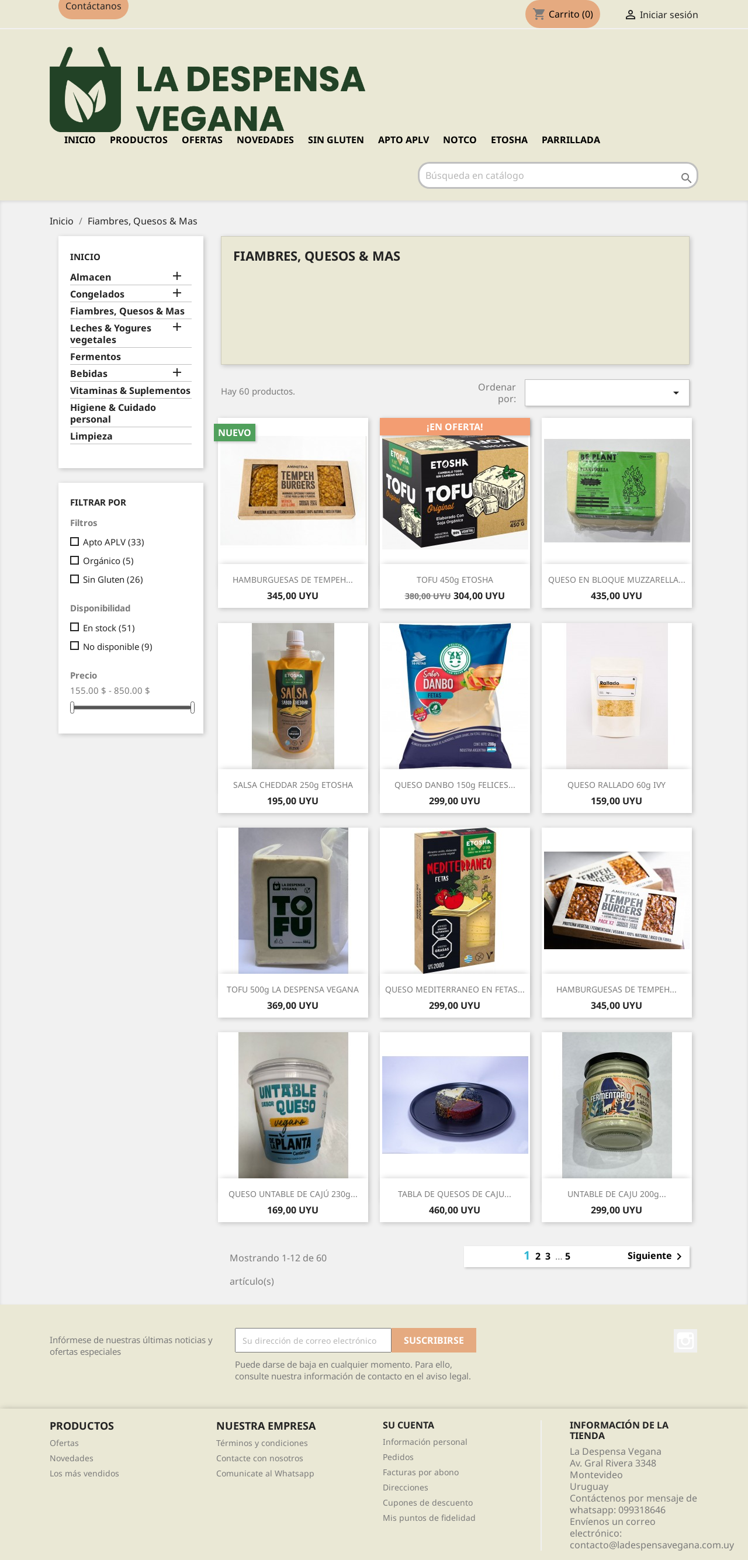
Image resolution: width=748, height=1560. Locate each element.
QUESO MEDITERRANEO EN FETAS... (455, 989)
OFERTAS (202, 139)
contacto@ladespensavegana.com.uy (652, 1544)
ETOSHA (509, 139)
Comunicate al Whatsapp (265, 1473)
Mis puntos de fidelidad (429, 1517)
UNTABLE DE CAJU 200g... (616, 1193)
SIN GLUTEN (336, 139)
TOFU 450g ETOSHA (455, 579)
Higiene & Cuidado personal (113, 414)
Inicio (80, 139)
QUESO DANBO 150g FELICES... (454, 784)
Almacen (90, 277)
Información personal (425, 1441)
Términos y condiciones (262, 1442)
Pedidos (398, 1456)
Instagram (685, 1341)
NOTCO (460, 139)
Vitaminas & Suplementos (130, 391)
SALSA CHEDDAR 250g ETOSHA (293, 784)
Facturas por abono (421, 1472)
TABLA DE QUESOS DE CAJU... (454, 1193)
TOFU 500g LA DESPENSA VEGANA (293, 989)
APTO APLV (403, 139)
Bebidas (89, 374)
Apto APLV (113, 542)
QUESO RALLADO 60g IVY (616, 784)
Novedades (72, 1458)
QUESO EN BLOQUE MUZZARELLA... (616, 579)
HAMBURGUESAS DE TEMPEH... (293, 579)
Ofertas (64, 1442)
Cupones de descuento (428, 1502)
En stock (109, 628)
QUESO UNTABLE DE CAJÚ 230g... (293, 1193)
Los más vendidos (84, 1473)
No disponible (118, 646)
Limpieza (91, 436)
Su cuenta (408, 1425)
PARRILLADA (571, 139)
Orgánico (108, 560)
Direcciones (405, 1487)
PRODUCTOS (139, 139)
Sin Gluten (113, 579)
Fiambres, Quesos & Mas (127, 311)
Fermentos (95, 357)
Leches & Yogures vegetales (110, 334)
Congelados (97, 294)
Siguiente (657, 1257)
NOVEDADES (265, 139)
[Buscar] (558, 175)
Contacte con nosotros (259, 1458)
